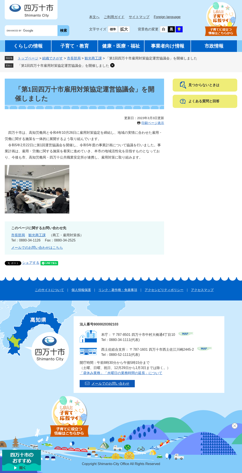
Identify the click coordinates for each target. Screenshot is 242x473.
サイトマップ (139, 17)
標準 (113, 29)
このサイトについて (49, 290)
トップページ (28, 58)
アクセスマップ (202, 290)
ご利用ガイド (114, 17)
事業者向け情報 (167, 46)
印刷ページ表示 (152, 123)
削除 (112, 65)
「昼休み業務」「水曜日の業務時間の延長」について (121, 373)
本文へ (94, 17)
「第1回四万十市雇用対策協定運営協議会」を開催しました (63, 65)
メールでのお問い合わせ (110, 383)
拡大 (124, 29)
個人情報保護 (81, 290)
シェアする (30, 263)
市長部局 (74, 58)
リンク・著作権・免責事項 (117, 290)
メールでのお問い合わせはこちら (37, 247)
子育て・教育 (74, 46)
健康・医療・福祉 (121, 46)
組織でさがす (52, 58)
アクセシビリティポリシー (164, 290)
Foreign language (167, 17)
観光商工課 (93, 58)
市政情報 (214, 46)
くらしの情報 (28, 46)
